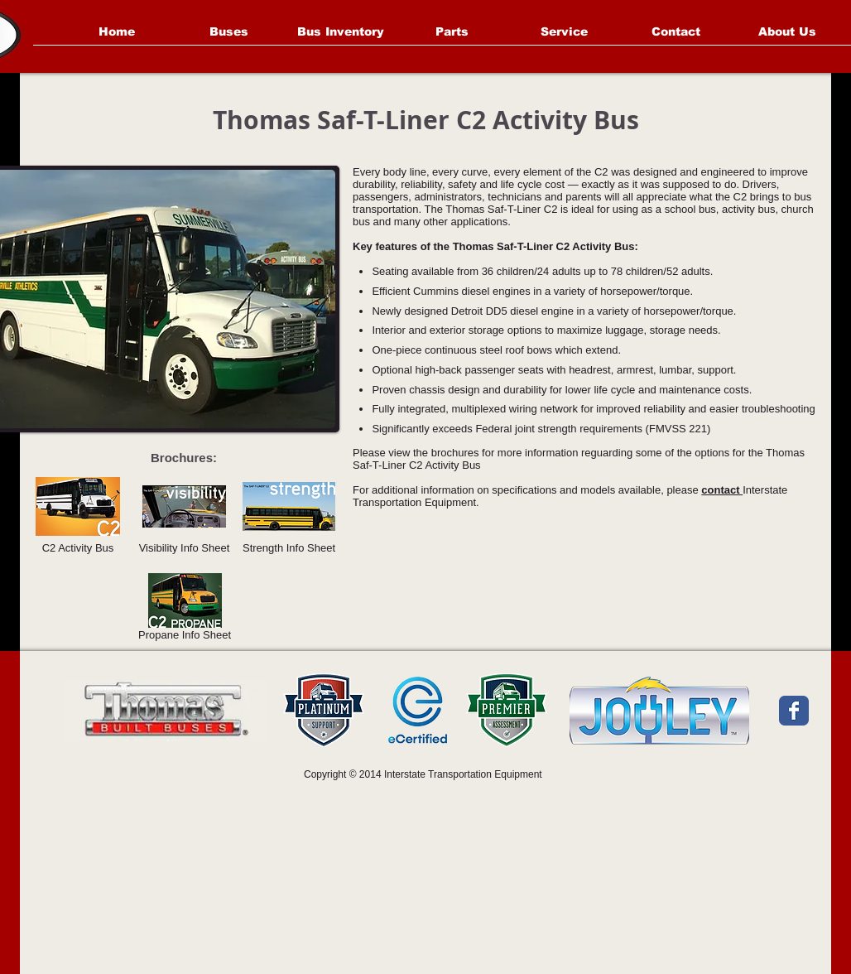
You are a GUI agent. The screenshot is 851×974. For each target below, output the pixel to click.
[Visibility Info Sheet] (184, 516)
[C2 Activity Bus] (77, 516)
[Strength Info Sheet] (288, 516)
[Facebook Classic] (794, 711)
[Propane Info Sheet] (184, 610)
